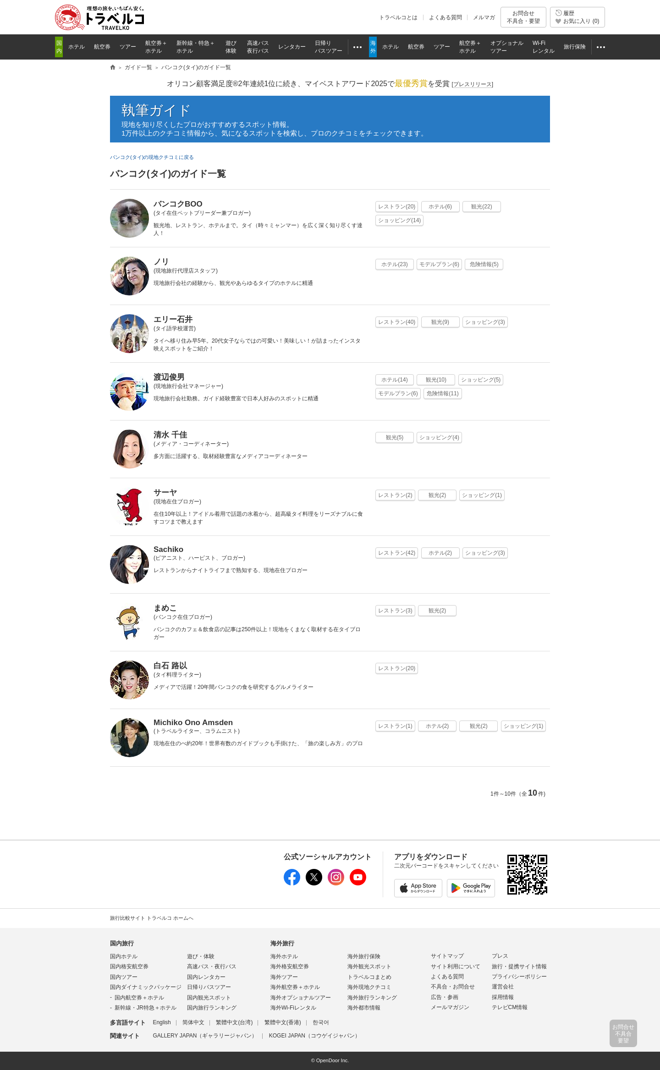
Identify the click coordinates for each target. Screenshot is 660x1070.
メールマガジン (450, 1007)
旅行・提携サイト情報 (519, 966)
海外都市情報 (363, 1007)
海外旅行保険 (363, 956)
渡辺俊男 (169, 377)
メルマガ (484, 17)
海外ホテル (284, 956)
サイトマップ (447, 956)
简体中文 (193, 1022)
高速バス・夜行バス (211, 966)
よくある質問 (445, 17)
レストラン (396, 206)
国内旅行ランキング (211, 1007)
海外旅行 (282, 943)
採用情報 (503, 997)
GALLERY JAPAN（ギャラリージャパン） (205, 1035)
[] (472, 84)
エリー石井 (173, 319)
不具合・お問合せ (453, 986)
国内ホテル (124, 956)
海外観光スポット (369, 966)
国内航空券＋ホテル (139, 997)
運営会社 (503, 986)
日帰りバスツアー (209, 987)
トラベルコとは (398, 17)
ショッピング (399, 220)
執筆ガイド (156, 110)
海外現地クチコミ (369, 987)
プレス (500, 956)
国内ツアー (124, 977)
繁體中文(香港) (282, 1022)
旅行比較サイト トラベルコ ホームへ (151, 918)
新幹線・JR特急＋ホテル (145, 1007)
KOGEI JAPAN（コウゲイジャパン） (314, 1035)
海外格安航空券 (289, 966)
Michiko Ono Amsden (193, 722)
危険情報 (484, 264)
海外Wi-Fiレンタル (293, 1007)
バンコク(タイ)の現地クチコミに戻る (152, 157)
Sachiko (168, 549)
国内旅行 (122, 943)
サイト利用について (455, 966)
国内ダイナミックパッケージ (146, 987)
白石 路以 (170, 665)
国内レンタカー (206, 977)
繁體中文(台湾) (234, 1022)
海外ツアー (284, 977)
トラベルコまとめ (369, 977)
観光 (481, 206)
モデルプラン (439, 264)
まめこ (165, 608)
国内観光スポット (209, 997)
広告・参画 (444, 997)
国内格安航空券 (129, 966)
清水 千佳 (170, 435)
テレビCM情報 (510, 1007)
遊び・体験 (200, 956)
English (161, 1022)
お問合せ (523, 17)
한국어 (321, 1022)
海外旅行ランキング (372, 997)
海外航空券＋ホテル (295, 987)
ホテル (440, 206)
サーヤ (165, 492)
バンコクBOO (178, 204)
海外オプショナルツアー (300, 997)
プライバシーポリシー (519, 976)
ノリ (161, 261)
